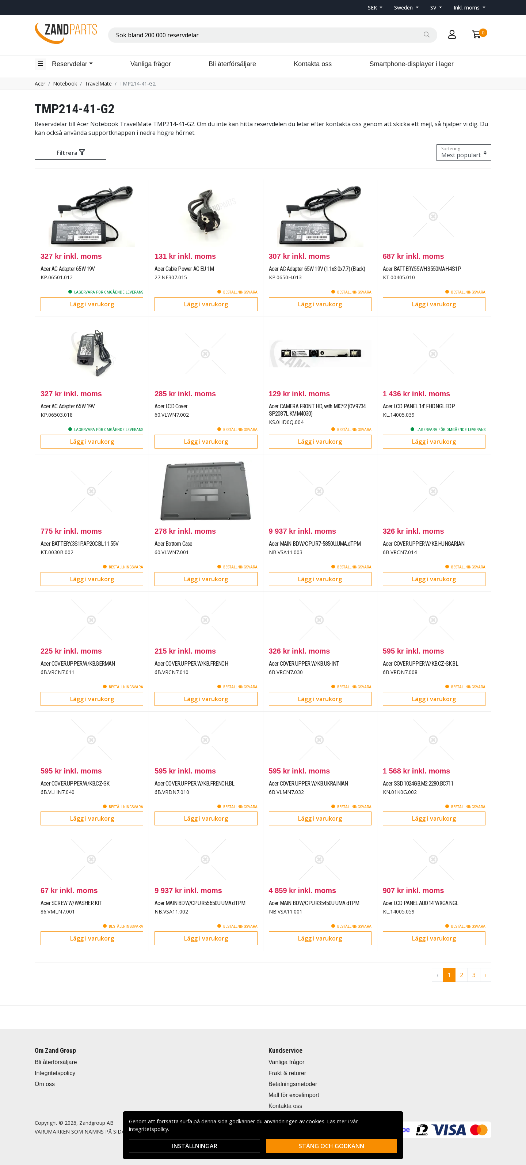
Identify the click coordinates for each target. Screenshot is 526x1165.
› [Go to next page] (486, 975)
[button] (375, 7)
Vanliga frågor (150, 64)
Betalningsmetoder (292, 1084)
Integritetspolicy (55, 1073)
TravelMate (98, 83)
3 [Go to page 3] (474, 975)
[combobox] (272, 35)
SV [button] (434, 7)
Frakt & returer (287, 1073)
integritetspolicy (148, 1129)
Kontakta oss (313, 64)
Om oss (45, 1084)
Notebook (65, 83)
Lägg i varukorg (92, 304)
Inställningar (194, 1146)
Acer (40, 83)
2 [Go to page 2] (461, 975)
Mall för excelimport (293, 1095)
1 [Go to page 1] (449, 975)
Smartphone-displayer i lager (412, 64)
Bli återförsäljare (232, 64)
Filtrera (71, 153)
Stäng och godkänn (331, 1146)
